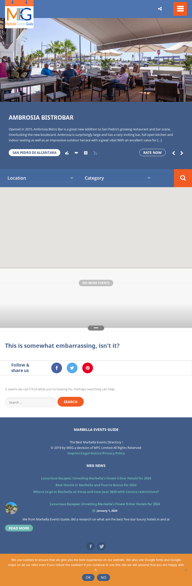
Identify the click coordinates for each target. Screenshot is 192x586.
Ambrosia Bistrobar (41, 117)
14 (144, 95)
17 (176, 95)
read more (19, 528)
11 (112, 95)
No (103, 577)
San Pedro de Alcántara (34, 152)
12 (122, 95)
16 (165, 95)
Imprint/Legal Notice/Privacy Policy (96, 453)
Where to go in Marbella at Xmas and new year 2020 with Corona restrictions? (96, 491)
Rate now (152, 152)
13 (133, 95)
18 (186, 95)
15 (154, 95)
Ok (88, 577)
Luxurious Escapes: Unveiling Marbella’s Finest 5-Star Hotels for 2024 (96, 478)
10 (101, 95)
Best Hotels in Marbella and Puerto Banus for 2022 (96, 485)
